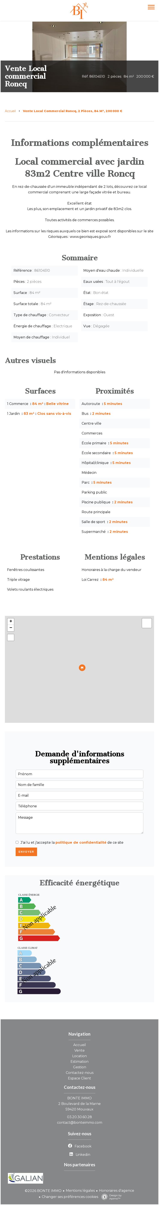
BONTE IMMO (79, 1098)
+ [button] (10, 621)
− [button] (10, 628)
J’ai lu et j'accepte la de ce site (72, 842)
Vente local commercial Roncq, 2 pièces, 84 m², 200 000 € (72, 111)
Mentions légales (80, 1191)
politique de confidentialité (81, 842)
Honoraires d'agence (116, 1191)
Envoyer (26, 851)
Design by (110, 1197)
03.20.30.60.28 (79, 1117)
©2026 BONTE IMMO (43, 1191)
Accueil (10, 111)
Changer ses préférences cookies (70, 1197)
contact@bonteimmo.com (79, 1123)
